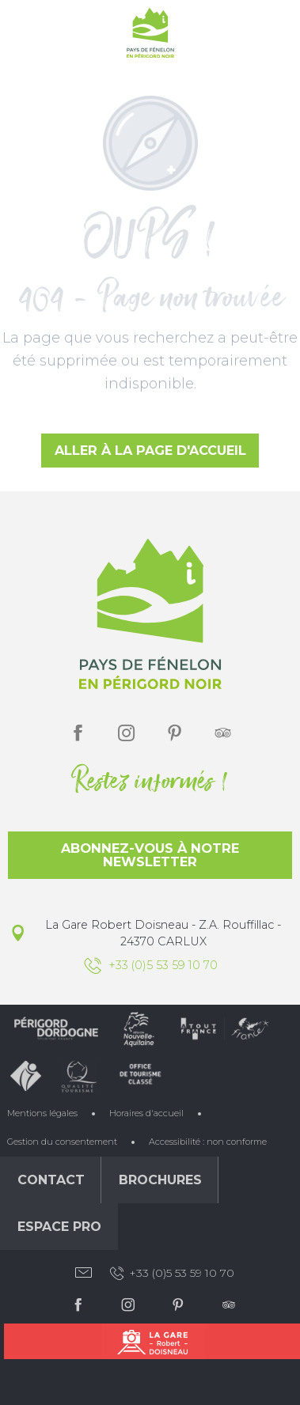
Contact (51, 1179)
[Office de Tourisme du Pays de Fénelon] (150, 36)
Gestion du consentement (62, 1141)
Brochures (160, 1179)
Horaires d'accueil (146, 1113)
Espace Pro (59, 1226)
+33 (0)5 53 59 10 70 (171, 1273)
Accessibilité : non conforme (208, 1141)
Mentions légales (42, 1113)
